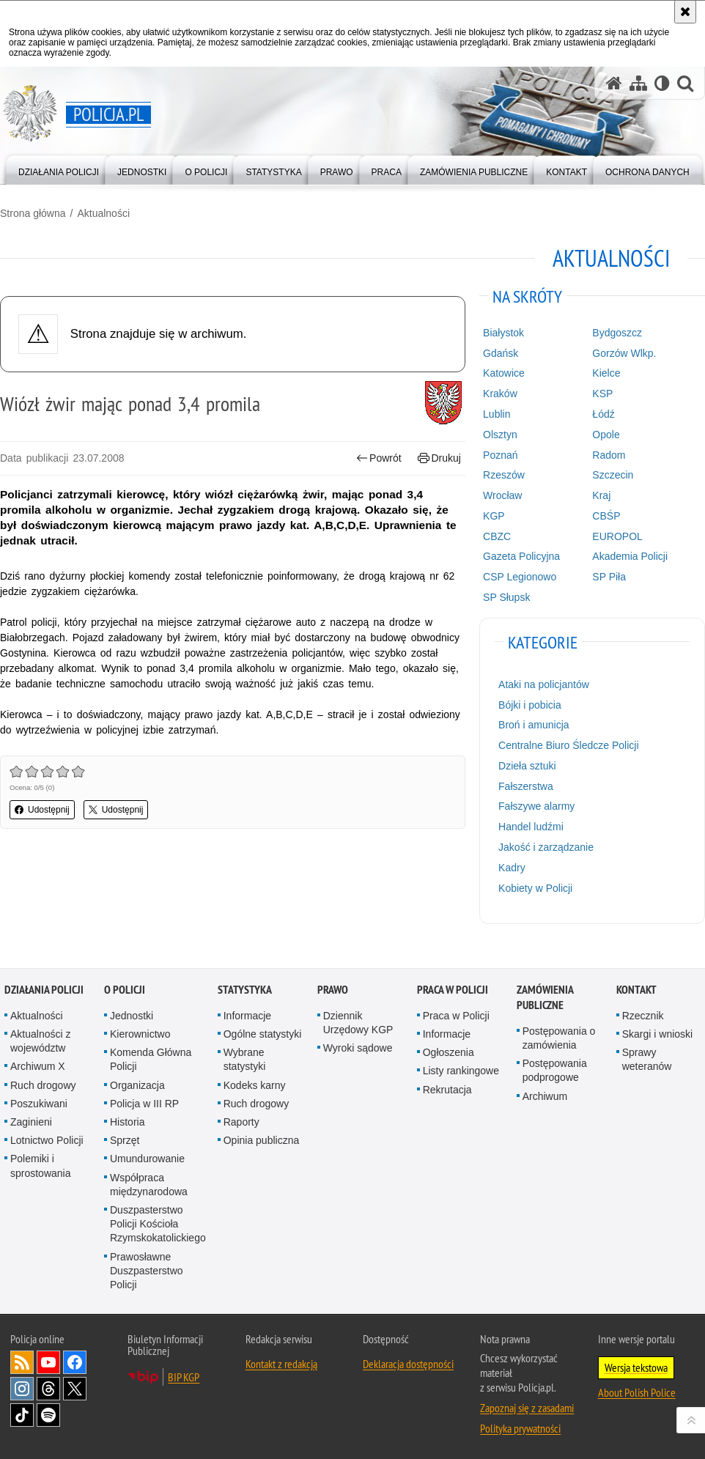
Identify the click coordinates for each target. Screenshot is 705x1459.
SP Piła (609, 577)
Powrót (379, 458)
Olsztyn (500, 434)
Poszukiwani (38, 1103)
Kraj (601, 495)
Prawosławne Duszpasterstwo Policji (146, 1270)
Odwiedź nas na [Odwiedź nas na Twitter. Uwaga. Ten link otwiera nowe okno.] (74, 1388)
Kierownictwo (140, 1034)
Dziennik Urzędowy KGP (358, 1022)
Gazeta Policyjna (521, 556)
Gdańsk (500, 353)
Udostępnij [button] (42, 810)
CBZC (497, 536)
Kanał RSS (22, 1362)
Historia (127, 1122)
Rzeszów (504, 475)
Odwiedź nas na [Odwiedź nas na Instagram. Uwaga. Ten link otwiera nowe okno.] (22, 1388)
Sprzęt (124, 1140)
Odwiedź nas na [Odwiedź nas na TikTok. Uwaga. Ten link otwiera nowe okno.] (22, 1415)
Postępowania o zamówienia (559, 1038)
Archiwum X (37, 1066)
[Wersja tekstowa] (662, 83)
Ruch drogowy (43, 1085)
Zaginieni (31, 1122)
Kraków (500, 393)
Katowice (504, 373)
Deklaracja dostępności (408, 1363)
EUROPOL (617, 536)
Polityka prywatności (520, 1428)
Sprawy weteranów (647, 1059)
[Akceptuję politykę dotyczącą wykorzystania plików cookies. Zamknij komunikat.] (685, 11)
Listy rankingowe (461, 1070)
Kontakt (636, 989)
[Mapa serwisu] (638, 83)
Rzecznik (643, 1016)
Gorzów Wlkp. (624, 353)
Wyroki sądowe (358, 1048)
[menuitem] (58, 169)
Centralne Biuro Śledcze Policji (568, 745)
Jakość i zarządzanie (546, 847)
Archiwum (545, 1096)
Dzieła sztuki (527, 766)
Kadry (511, 867)
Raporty (241, 1122)
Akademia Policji (630, 556)
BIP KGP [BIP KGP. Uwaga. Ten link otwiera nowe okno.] (183, 1377)
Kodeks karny (255, 1085)
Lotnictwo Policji (47, 1140)
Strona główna (33, 213)
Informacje (247, 1016)
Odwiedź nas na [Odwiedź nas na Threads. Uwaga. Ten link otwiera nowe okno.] (48, 1388)
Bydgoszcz (617, 333)
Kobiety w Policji (535, 888)
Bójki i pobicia (529, 705)
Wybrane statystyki (245, 1059)
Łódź (603, 414)
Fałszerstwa (525, 786)
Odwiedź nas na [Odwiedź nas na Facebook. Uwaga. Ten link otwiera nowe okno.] (74, 1362)
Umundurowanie (147, 1158)
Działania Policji (44, 989)
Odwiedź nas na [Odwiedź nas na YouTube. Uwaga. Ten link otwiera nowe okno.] (48, 1362)
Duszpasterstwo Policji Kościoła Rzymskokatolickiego (158, 1224)
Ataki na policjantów (543, 684)
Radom (608, 455)
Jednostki (131, 1016)
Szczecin (612, 475)
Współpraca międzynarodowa (149, 1184)
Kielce (606, 373)
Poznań (500, 455)
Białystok (503, 333)
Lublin (496, 414)
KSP (602, 393)
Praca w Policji (452, 989)
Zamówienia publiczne (545, 997)
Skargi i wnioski (657, 1034)
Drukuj (439, 458)
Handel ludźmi (531, 826)
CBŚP (606, 516)
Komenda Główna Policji (150, 1059)
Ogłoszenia (448, 1052)
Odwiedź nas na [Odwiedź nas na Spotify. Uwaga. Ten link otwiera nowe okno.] (48, 1415)
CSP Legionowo (519, 577)
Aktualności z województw (40, 1041)
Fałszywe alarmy (536, 806)
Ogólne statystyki (263, 1034)
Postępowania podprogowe (555, 1070)
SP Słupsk (506, 597)
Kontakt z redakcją (281, 1363)
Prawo (332, 989)
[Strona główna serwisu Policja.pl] (614, 83)
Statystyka (245, 989)
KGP (494, 516)
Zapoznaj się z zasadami (527, 1407)
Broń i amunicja (533, 725)
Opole (605, 434)
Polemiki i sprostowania (40, 1165)
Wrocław (502, 495)
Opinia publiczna (262, 1140)
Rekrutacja (447, 1090)
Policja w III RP (144, 1103)
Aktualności (103, 213)
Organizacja (137, 1085)
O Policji (124, 989)
